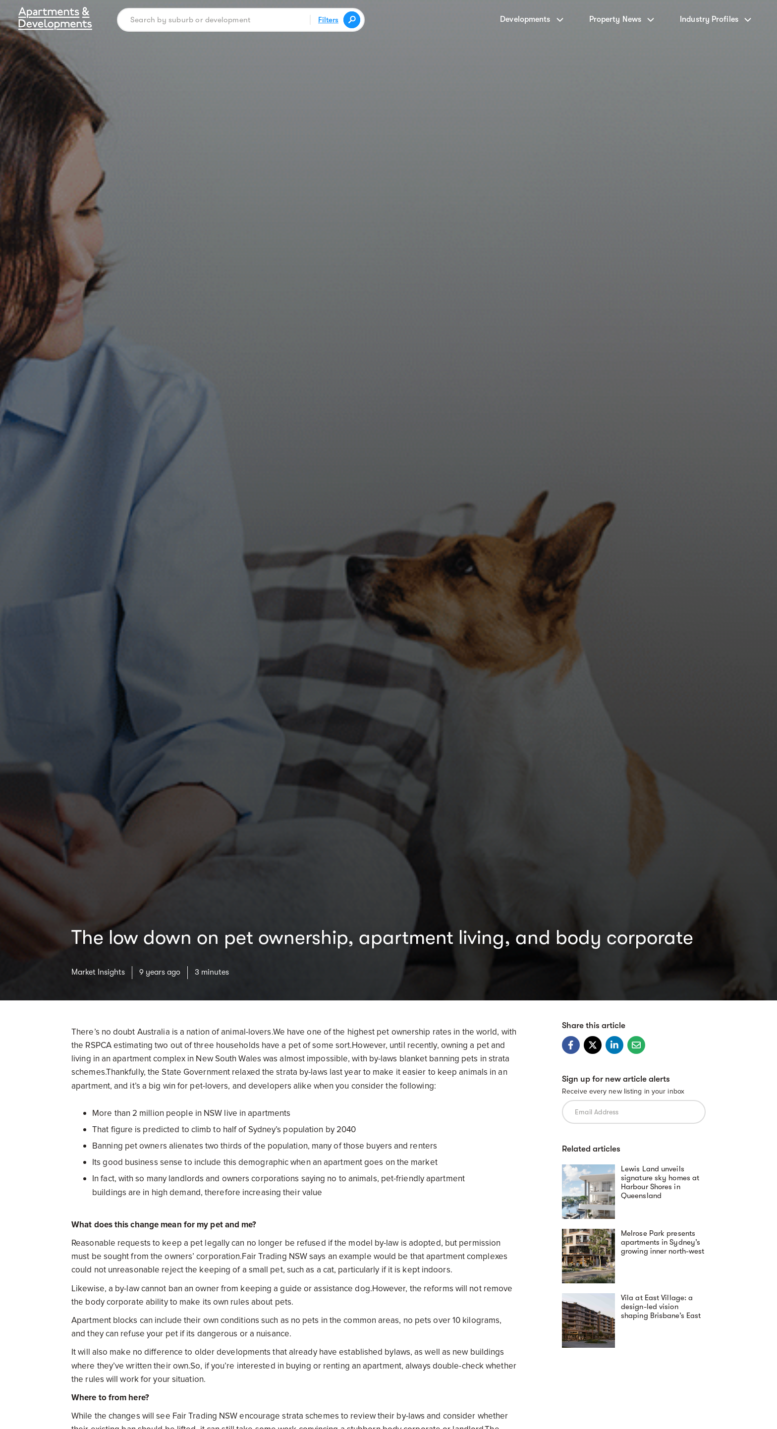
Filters (328, 19)
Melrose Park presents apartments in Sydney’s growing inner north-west (662, 1242)
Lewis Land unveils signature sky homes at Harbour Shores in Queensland (660, 1182)
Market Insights (98, 972)
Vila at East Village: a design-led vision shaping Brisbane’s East (661, 1306)
